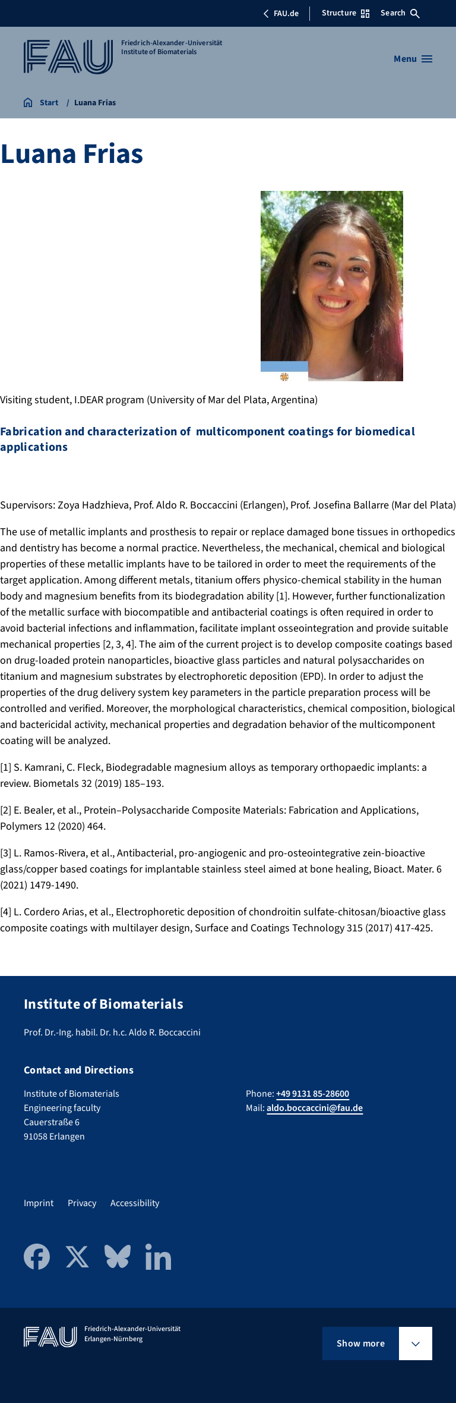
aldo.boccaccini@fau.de (315, 1108)
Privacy (82, 1203)
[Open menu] (413, 59)
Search (400, 13)
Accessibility (134, 1203)
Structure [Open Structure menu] (345, 13)
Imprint (38, 1203)
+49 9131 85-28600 (312, 1093)
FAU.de (280, 14)
